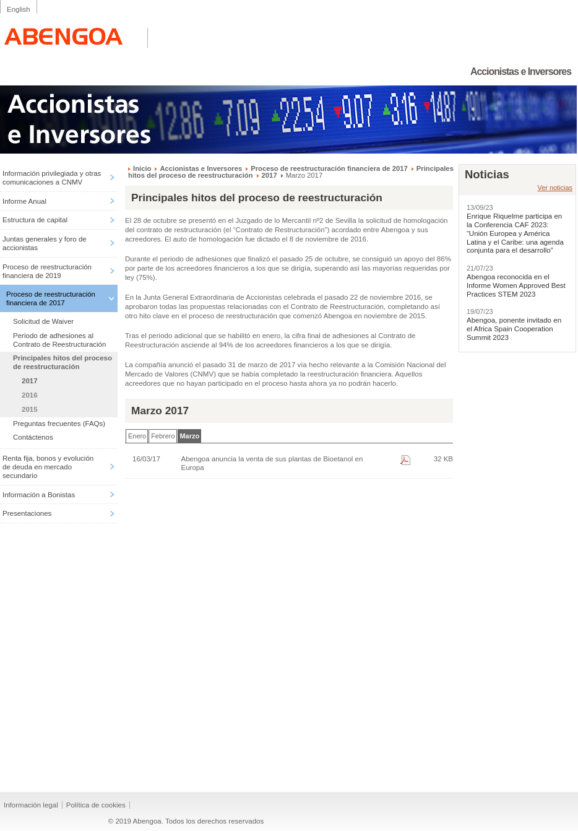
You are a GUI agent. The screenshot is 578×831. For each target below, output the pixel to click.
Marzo (190, 436)
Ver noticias (554, 187)
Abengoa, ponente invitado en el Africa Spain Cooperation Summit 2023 (514, 328)
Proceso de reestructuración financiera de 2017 (50, 298)
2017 (30, 381)
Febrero (163, 436)
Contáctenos (33, 437)
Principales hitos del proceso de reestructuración (62, 362)
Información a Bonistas (38, 494)
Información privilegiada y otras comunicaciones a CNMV (51, 178)
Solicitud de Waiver (43, 321)
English (18, 9)
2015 (30, 409)
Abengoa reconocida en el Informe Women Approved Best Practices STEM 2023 (516, 285)
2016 (30, 395)
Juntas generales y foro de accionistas (44, 243)
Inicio (142, 168)
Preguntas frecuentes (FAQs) (59, 423)
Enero (137, 436)
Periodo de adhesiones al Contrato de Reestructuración (59, 340)
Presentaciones (26, 513)
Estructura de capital (34, 220)
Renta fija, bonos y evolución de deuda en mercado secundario (47, 467)
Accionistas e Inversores (201, 168)
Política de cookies (96, 805)
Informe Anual (24, 201)
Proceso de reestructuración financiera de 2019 (47, 271)
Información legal (31, 805)
